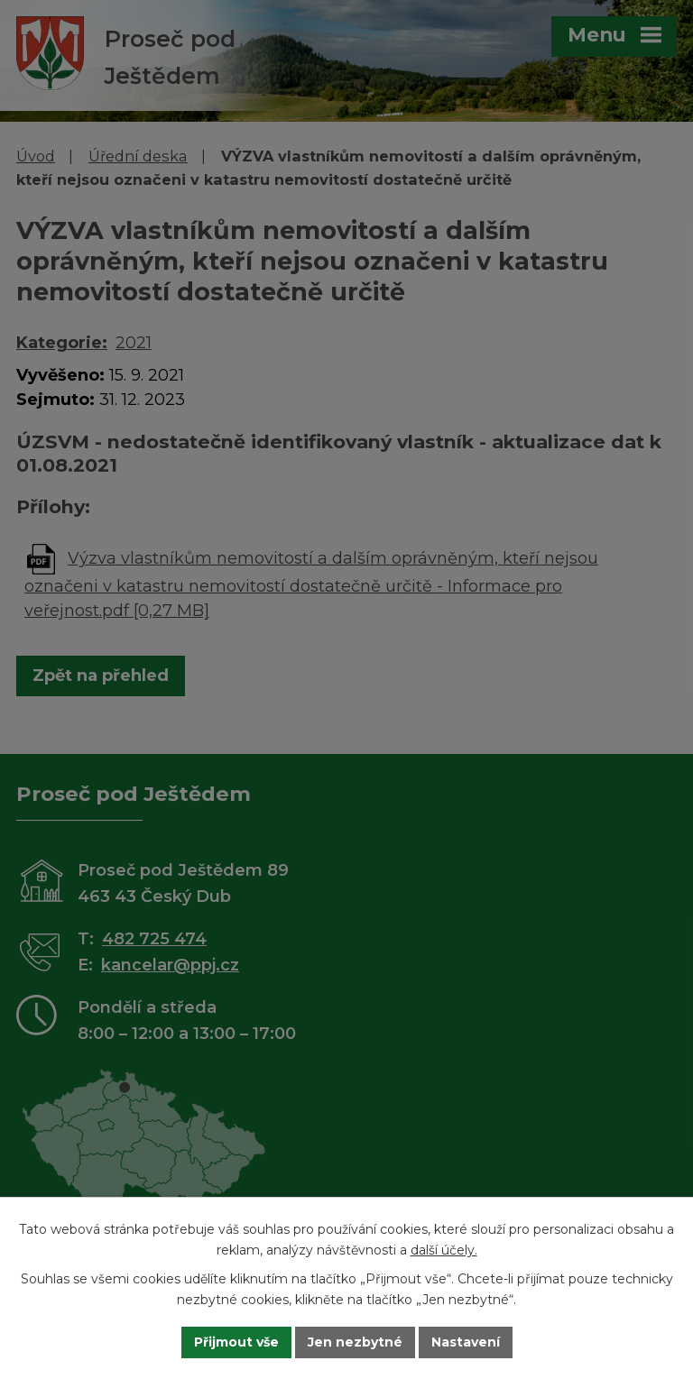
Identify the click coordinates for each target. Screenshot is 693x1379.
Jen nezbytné (355, 1342)
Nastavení (465, 1342)
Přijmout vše (236, 1342)
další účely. (444, 1250)
